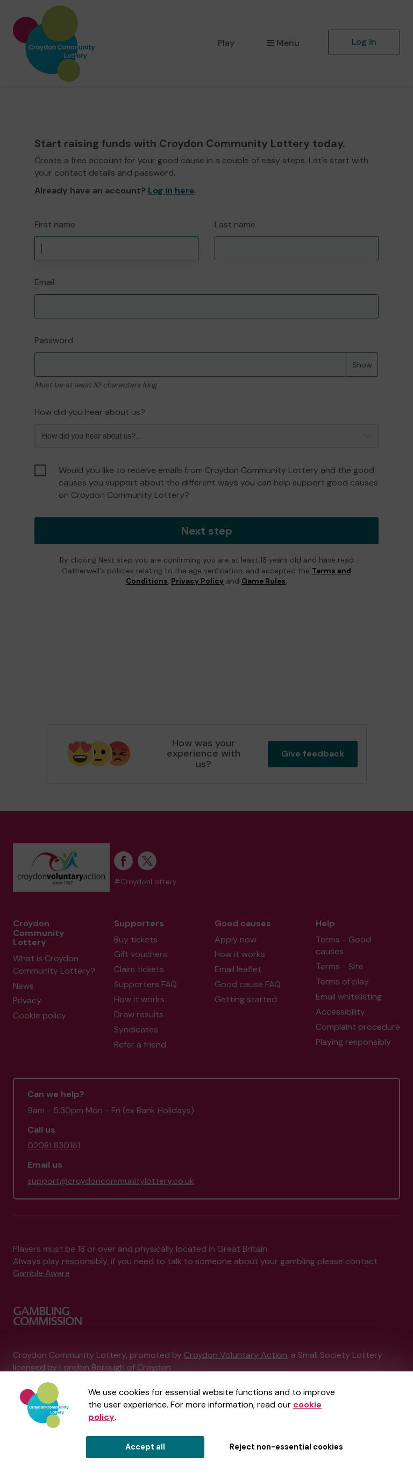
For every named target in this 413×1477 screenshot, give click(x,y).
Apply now (236, 939)
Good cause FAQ (248, 984)
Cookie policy (39, 1015)
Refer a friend (140, 1044)
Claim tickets (139, 969)
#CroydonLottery (145, 881)
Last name (235, 224)
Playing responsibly (353, 1042)
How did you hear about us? (89, 412)
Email (44, 282)
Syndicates (136, 1029)
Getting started (246, 999)
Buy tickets (136, 939)
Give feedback (312, 753)
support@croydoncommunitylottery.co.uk (110, 1181)
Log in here (171, 190)
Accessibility (340, 1011)
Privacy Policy (197, 581)
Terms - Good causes (343, 946)
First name (54, 224)
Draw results (138, 1014)
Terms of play (342, 981)
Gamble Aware (41, 1273)
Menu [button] (283, 42)
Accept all (145, 1447)
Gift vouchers (140, 954)
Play (226, 42)
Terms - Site (340, 966)
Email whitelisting (349, 996)
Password (53, 340)
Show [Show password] (362, 365)
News (23, 985)
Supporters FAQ (145, 984)
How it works (139, 999)
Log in (364, 41)
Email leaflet (238, 969)
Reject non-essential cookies (286, 1447)
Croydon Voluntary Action (235, 1355)
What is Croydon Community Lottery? (54, 964)
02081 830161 (53, 1145)
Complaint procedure (358, 1026)
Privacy (27, 1000)
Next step (206, 531)
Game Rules (263, 581)
